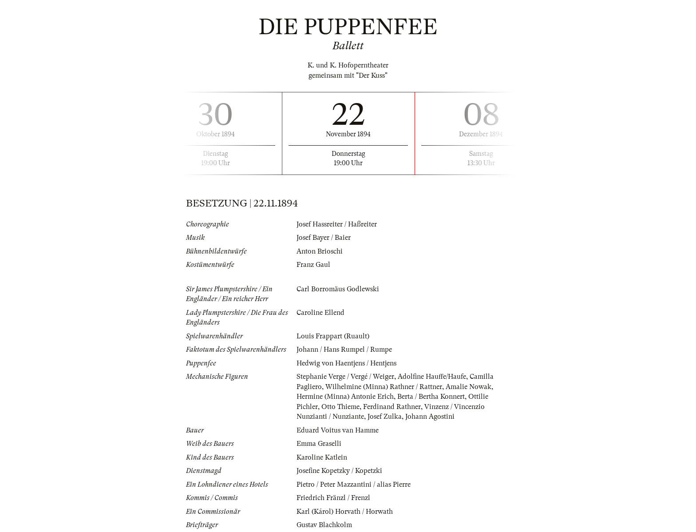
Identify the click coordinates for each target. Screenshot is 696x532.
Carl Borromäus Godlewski (338, 289)
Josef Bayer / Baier (324, 238)
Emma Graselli (319, 444)
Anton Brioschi (320, 251)
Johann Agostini (430, 417)
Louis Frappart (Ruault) (333, 336)
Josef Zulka (385, 417)
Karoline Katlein (322, 457)
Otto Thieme (340, 407)
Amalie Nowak (468, 387)
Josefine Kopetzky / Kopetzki (339, 471)
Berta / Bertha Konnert (431, 397)
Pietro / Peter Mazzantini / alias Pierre (354, 484)
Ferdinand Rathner (392, 407)
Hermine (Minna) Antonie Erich (345, 397)
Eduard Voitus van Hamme (338, 430)
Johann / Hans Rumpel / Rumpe (344, 349)
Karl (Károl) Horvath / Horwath (345, 512)
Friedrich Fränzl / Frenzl (333, 498)
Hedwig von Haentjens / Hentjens (346, 363)
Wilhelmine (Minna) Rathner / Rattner (383, 387)
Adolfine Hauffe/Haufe (432, 377)
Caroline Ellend (320, 313)
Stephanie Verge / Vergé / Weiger (345, 377)
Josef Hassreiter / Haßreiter (337, 224)
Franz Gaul (313, 265)
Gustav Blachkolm (324, 525)
